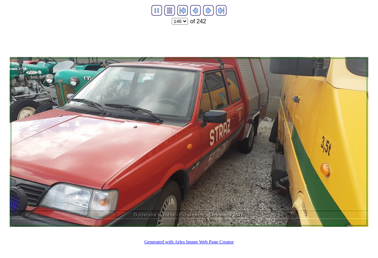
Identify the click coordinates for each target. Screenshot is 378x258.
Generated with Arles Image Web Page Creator (189, 241)
